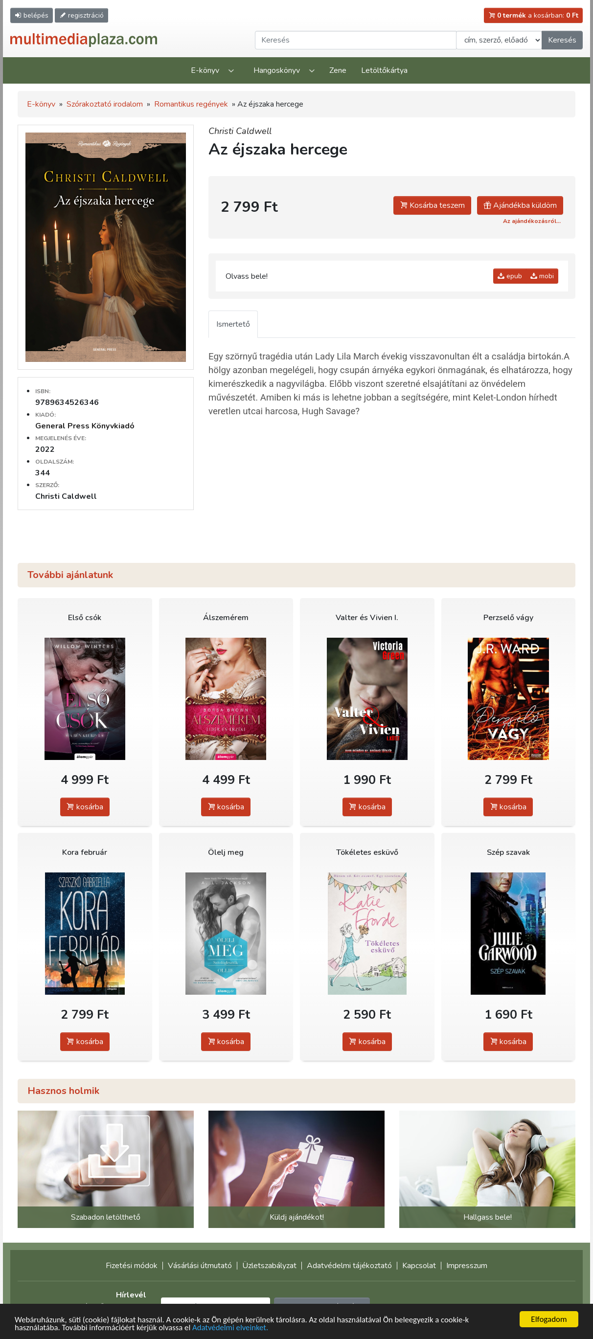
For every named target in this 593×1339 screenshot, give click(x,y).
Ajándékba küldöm (520, 205)
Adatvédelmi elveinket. (234, 1328)
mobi (542, 276)
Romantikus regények (191, 104)
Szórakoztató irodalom (105, 104)
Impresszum (466, 1265)
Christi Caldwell (240, 131)
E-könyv (205, 70)
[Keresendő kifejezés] (355, 40)
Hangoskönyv (276, 70)
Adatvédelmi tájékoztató (349, 1265)
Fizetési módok (132, 1265)
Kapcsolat (419, 1265)
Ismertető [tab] (233, 324)
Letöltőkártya (384, 70)
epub (510, 276)
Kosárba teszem (432, 205)
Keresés (562, 40)
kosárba (85, 807)
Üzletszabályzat (269, 1265)
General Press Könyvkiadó (85, 426)
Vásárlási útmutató (200, 1265)
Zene (337, 70)
